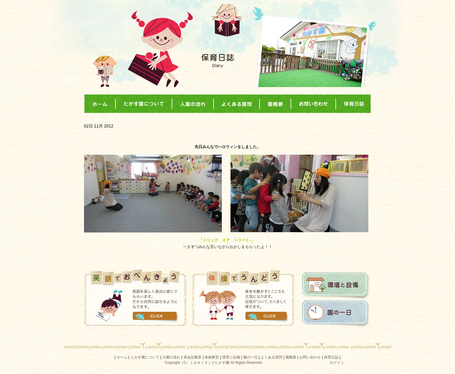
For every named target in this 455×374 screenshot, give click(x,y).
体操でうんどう (243, 297)
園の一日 (336, 314)
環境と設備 (336, 286)
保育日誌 (331, 357)
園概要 (290, 357)
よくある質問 (271, 357)
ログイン (337, 363)
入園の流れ (171, 357)
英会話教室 (192, 357)
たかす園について (145, 357)
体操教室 (211, 357)
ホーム (122, 357)
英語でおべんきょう (135, 297)
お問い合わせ (310, 357)
